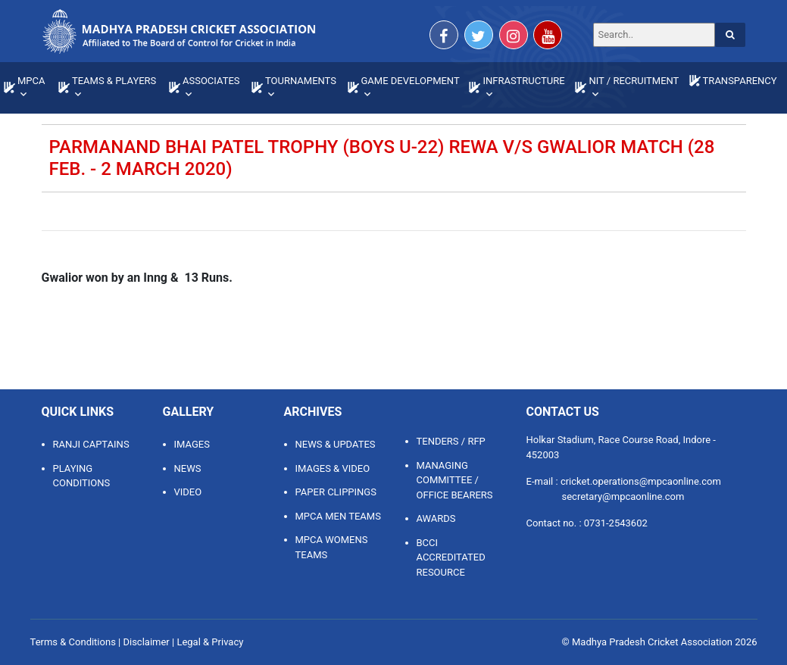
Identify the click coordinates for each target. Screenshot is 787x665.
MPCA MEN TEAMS (338, 516)
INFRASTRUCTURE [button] (523, 80)
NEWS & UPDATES (335, 444)
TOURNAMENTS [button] (300, 80)
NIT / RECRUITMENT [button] (634, 80)
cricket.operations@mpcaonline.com (641, 481)
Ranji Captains (91, 444)
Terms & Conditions (73, 642)
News (187, 468)
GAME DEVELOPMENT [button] (410, 80)
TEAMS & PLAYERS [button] (114, 80)
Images (192, 444)
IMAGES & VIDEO (332, 468)
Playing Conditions (82, 476)
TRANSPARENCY (740, 80)
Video (188, 492)
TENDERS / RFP (451, 441)
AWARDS (436, 518)
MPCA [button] (31, 80)
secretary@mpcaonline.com (623, 496)
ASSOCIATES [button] (211, 80)
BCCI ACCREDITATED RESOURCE (451, 557)
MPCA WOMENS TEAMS (331, 547)
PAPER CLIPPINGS (335, 492)
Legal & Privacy (209, 642)
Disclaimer (146, 642)
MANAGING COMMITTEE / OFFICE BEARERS (455, 480)
